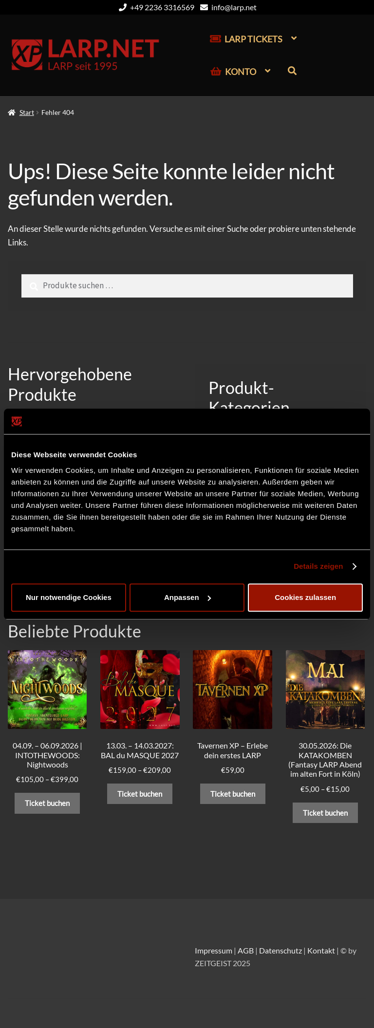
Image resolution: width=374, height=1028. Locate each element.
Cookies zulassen (305, 597)
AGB (246, 950)
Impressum (213, 950)
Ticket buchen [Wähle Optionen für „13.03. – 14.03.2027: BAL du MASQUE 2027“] (139, 793)
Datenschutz (280, 950)
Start (26, 112)
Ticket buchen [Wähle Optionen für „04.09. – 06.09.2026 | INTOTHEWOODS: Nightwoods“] (47, 803)
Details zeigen (318, 566)
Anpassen (187, 597)
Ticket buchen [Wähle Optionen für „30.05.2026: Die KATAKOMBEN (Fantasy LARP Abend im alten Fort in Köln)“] (325, 812)
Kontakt (321, 950)
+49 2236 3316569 (154, 7)
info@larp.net (227, 7)
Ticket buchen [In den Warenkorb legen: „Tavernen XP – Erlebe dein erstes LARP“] (232, 793)
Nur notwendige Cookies (69, 597)
